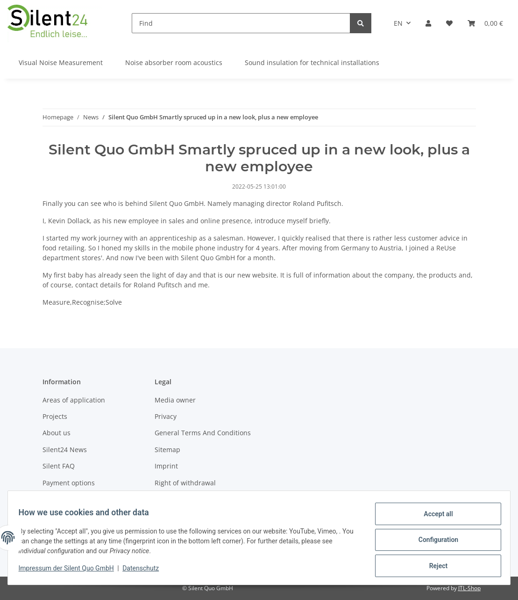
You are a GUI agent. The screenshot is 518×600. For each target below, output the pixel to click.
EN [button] (398, 23)
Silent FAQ (59, 465)
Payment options (69, 482)
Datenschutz (145, 571)
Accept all (433, 518)
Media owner (175, 399)
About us (57, 432)
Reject (434, 567)
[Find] (241, 23)
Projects (55, 416)
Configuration (434, 542)
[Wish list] (449, 23)
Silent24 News (65, 449)
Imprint (166, 465)
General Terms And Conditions (203, 432)
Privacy (166, 416)
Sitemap (167, 449)
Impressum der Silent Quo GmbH (70, 571)
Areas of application (74, 399)
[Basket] (485, 23)
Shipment (58, 499)
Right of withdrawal (185, 482)
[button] (428, 23)
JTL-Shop (469, 588)
